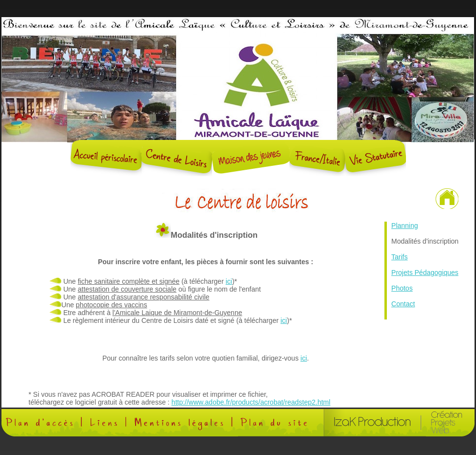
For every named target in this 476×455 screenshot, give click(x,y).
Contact (403, 304)
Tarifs (399, 257)
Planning (404, 225)
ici (229, 281)
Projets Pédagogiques (424, 272)
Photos (402, 288)
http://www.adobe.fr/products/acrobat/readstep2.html (251, 402)
